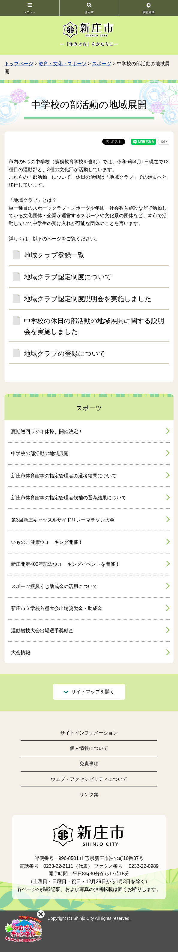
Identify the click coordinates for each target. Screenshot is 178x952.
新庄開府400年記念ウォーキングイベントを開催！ (65, 564)
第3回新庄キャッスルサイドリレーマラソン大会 (62, 519)
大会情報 (20, 652)
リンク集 (89, 794)
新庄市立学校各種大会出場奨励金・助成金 (56, 608)
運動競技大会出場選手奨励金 (42, 630)
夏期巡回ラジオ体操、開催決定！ (47, 431)
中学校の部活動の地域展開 (40, 453)
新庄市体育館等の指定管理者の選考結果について (64, 475)
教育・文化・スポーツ (63, 63)
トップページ (18, 63)
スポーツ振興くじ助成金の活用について (54, 586)
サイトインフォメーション (89, 732)
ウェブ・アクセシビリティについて (89, 779)
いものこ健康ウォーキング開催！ (47, 542)
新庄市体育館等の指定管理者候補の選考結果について (68, 497)
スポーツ (101, 63)
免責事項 (89, 763)
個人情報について (89, 748)
